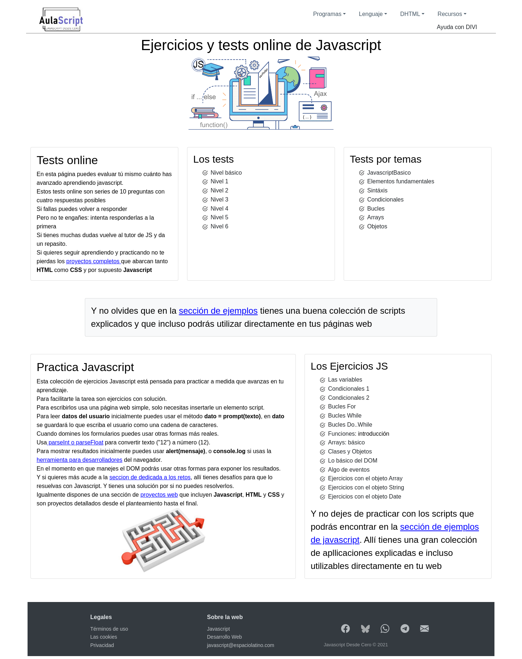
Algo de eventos (349, 470)
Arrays (375, 217)
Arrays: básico (346, 442)
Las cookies (103, 637)
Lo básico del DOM (352, 460)
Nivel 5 (219, 217)
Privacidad (102, 645)
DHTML (410, 14)
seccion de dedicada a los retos (150, 477)
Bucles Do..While (350, 425)
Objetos (377, 226)
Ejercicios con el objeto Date (364, 496)
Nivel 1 (219, 181)
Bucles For (342, 406)
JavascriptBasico (389, 173)
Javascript (218, 629)
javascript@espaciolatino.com (240, 645)
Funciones (341, 434)
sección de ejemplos (218, 311)
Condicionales (385, 199)
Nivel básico (226, 173)
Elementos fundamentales (400, 181)
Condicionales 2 (348, 398)
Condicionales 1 (348, 389)
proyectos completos (93, 261)
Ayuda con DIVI (457, 27)
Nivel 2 (219, 190)
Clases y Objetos (350, 451)
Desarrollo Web (224, 637)
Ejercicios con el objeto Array (365, 478)
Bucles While (344, 415)
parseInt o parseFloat (75, 442)
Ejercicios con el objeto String (366, 487)
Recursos (450, 14)
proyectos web (159, 495)
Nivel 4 (219, 209)
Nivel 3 (219, 199)
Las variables (345, 380)
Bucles (376, 209)
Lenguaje (371, 14)
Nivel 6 (219, 226)
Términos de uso (109, 629)
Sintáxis (377, 190)
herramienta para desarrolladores (80, 460)
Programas (327, 14)
